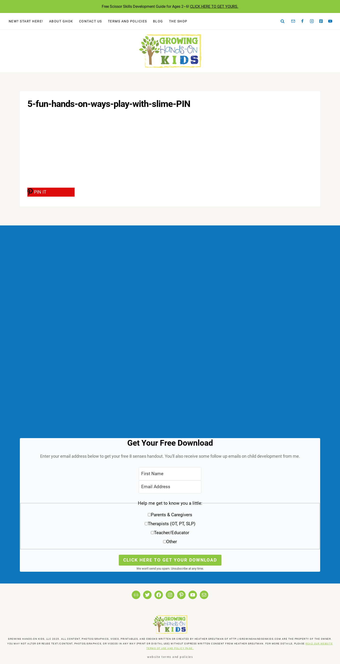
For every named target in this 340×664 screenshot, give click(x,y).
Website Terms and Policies (170, 657)
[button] (170, 524)
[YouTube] (330, 21)
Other (171, 541)
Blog (158, 21)
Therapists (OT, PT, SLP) (172, 523)
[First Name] (170, 473)
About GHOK (61, 21)
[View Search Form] (282, 21)
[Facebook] (302, 21)
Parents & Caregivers (171, 514)
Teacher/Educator (171, 532)
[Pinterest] (321, 21)
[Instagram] (312, 21)
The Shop (178, 21)
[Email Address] (170, 486)
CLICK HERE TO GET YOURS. (214, 6)
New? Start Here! (26, 21)
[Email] (293, 21)
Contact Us (90, 21)
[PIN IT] (51, 192)
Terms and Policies (127, 21)
